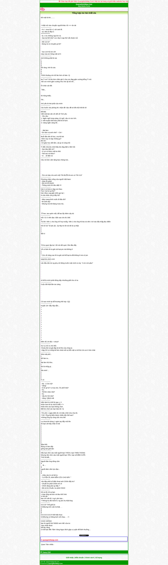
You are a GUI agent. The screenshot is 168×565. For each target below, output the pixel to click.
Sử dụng (98, 557)
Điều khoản (79, 557)
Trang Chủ (46, 552)
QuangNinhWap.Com (84, 4)
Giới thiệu (70, 557)
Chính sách (89, 557)
